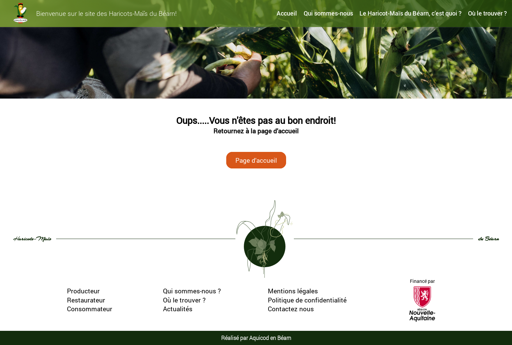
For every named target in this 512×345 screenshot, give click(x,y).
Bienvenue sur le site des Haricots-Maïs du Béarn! (106, 13)
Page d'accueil (256, 160)
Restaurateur (86, 300)
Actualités (177, 308)
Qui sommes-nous (328, 13)
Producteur (83, 291)
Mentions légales (293, 291)
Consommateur (89, 308)
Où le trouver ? (487, 13)
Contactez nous (291, 308)
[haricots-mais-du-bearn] (21, 13)
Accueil (287, 13)
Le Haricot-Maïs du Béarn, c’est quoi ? (410, 13)
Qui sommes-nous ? (192, 291)
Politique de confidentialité (307, 300)
